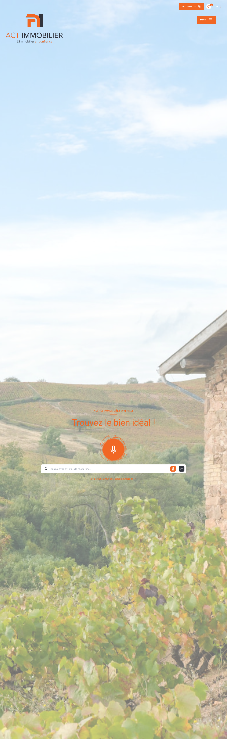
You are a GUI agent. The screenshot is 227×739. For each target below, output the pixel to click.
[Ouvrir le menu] (206, 20)
